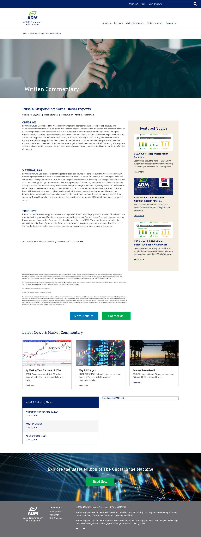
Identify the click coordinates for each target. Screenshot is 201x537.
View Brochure (155, 4)
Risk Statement (56, 518)
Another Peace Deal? (144, 370)
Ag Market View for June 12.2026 (43, 370)
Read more (139, 172)
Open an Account (136, 4)
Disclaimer (54, 515)
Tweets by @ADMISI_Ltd (113, 398)
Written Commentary (51, 33)
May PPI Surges (87, 370)
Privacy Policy (56, 511)
